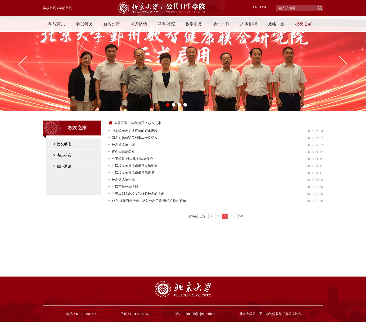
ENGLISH (260, 7)
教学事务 (193, 23)
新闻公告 (111, 23)
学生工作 (221, 23)
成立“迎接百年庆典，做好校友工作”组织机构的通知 (149, 201)
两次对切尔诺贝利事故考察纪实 (135, 138)
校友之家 (303, 23)
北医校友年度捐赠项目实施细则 (135, 166)
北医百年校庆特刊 (125, 187)
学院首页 (56, 23)
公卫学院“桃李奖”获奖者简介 (132, 159)
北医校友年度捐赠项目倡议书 (133, 173)
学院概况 (84, 23)
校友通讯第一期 (123, 180)
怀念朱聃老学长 (123, 152)
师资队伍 (138, 23)
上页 (202, 216)
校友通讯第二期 (123, 145)
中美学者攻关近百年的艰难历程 (135, 131)
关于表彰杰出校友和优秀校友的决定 (138, 194)
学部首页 (65, 8)
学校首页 (49, 8)
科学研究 (166, 23)
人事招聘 (248, 23)
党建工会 (276, 23)
